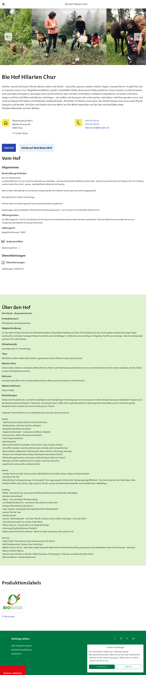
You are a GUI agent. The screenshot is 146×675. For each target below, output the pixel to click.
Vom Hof (9, 147)
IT (127, 638)
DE (115, 638)
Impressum (16, 653)
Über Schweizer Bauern (21, 645)
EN (133, 638)
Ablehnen (128, 667)
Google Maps (21, 133)
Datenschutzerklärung (21, 649)
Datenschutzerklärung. (98, 660)
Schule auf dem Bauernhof (36, 147)
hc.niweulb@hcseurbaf (97, 127)
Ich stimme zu (102, 667)
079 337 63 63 (92, 120)
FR (121, 638)
